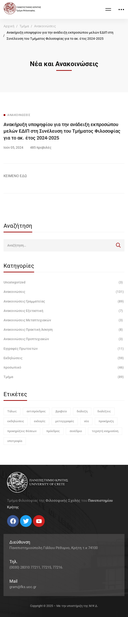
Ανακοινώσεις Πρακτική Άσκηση (64, 329)
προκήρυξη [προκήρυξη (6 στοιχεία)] (106, 421)
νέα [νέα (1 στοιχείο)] (86, 421)
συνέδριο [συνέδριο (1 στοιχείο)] (76, 431)
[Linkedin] (21, 528)
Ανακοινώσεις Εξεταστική (64, 311)
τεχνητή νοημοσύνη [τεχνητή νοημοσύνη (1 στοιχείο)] (105, 431)
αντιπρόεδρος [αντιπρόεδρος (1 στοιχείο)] (36, 411)
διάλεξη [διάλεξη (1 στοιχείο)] (82, 411)
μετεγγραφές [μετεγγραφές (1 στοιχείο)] (64, 421)
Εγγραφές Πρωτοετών (64, 349)
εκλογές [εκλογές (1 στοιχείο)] (39, 421)
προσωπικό (64, 367)
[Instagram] (16, 528)
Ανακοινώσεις (45, 26)
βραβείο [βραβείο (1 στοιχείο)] (61, 411)
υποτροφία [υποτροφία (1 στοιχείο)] (14, 441)
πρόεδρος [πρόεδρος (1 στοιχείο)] (53, 431)
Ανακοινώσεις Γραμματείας (64, 301)
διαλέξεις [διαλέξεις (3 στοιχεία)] (104, 411)
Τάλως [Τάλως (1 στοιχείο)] (12, 411)
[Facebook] (7, 528)
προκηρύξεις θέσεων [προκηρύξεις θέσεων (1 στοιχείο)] (21, 431)
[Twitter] (12, 528)
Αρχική (9, 26)
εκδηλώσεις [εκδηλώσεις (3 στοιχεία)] (15, 421)
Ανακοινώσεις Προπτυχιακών (64, 339)
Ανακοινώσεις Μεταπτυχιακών (64, 320)
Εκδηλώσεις (64, 358)
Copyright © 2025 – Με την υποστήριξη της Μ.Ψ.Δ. (64, 606)
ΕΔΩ (23, 176)
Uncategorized (64, 282)
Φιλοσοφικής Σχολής (63, 500)
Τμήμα (24, 26)
